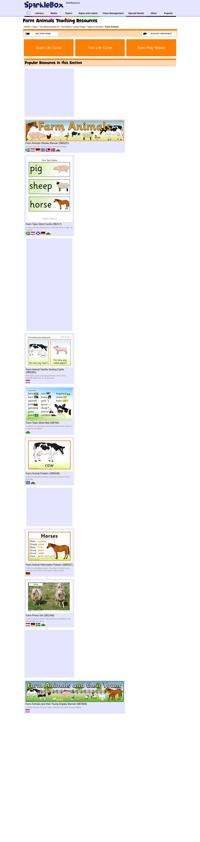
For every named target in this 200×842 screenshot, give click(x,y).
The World (66, 27)
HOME (27, 27)
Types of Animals (95, 27)
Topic (35, 27)
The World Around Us (49, 27)
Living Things (79, 27)
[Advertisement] (49, 93)
